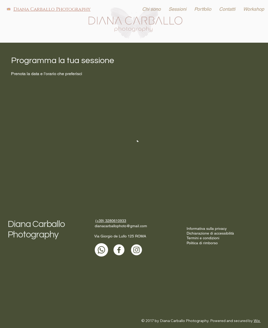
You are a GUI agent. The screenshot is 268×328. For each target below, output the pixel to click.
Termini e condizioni (203, 238)
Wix (257, 320)
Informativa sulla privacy (207, 228)
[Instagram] (136, 250)
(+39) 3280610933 (110, 221)
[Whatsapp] (101, 250)
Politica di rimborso (202, 243)
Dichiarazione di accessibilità (210, 233)
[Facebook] (119, 250)
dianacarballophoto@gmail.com (121, 226)
